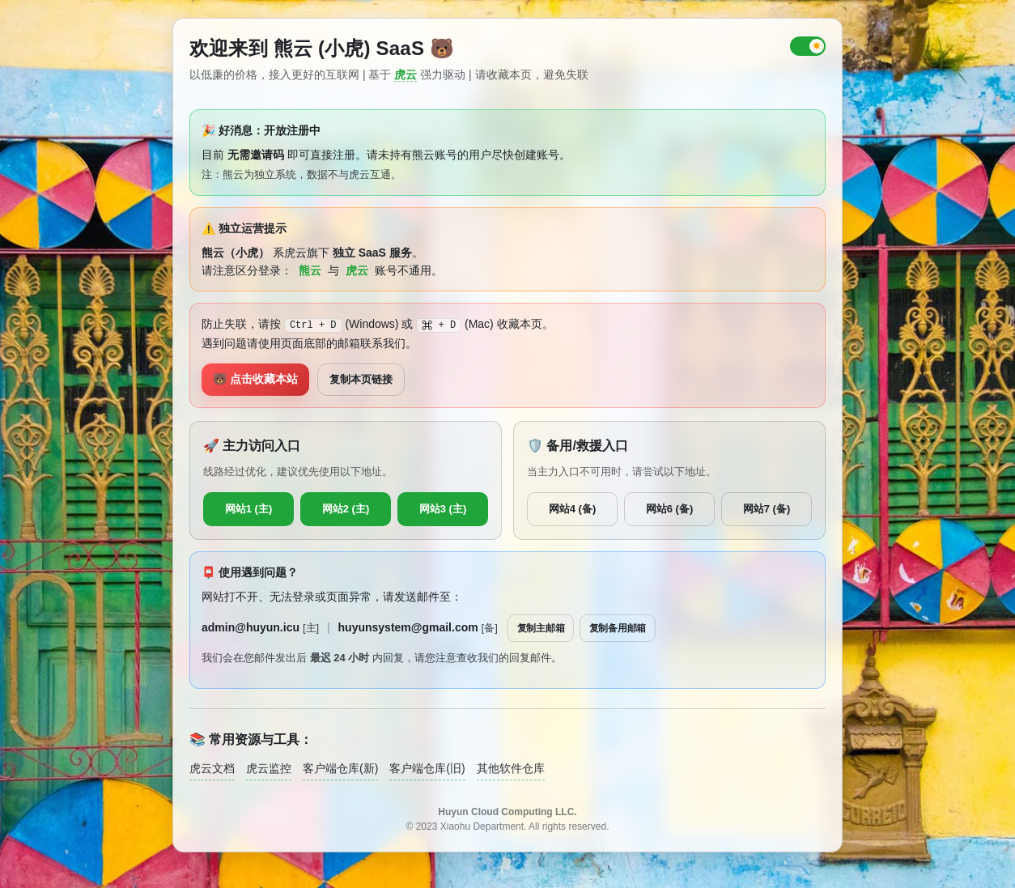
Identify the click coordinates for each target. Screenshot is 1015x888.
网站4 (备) (573, 509)
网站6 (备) (670, 509)
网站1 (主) (249, 509)
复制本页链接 (361, 379)
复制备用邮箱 (617, 627)
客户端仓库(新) (340, 768)
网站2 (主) (346, 509)
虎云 (405, 74)
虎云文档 (212, 768)
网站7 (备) (767, 509)
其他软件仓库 (511, 768)
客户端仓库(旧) (427, 768)
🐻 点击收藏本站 (255, 378)
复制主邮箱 (541, 627)
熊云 (310, 270)
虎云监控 (268, 768)
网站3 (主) (443, 509)
